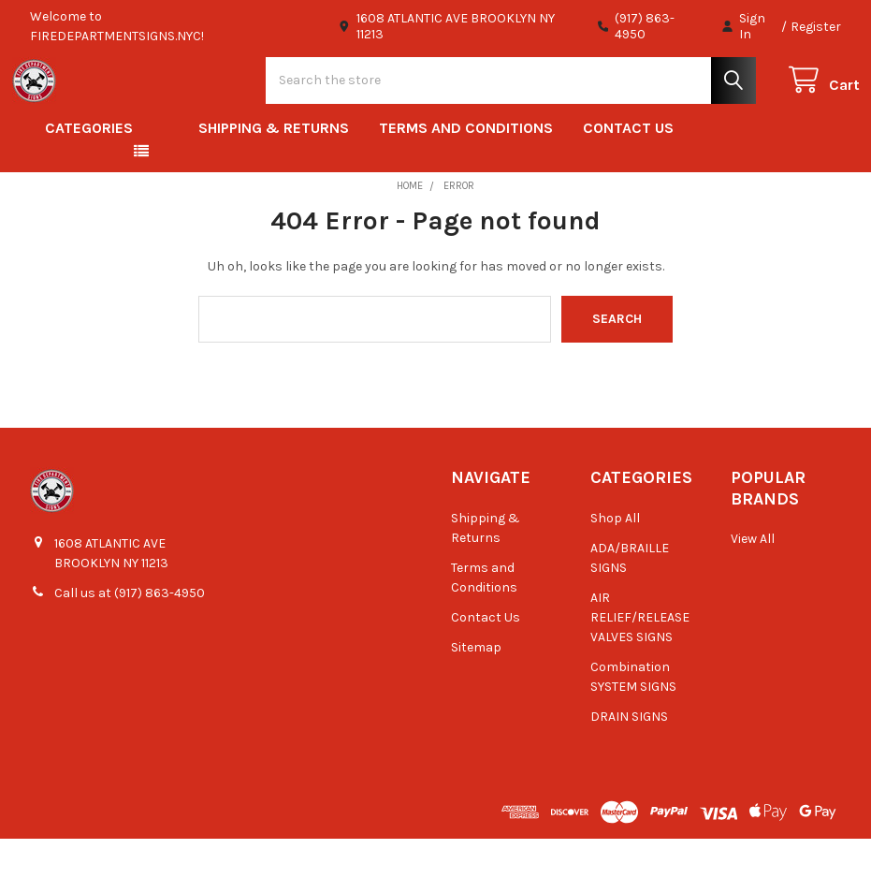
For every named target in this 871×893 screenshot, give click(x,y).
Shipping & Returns (273, 182)
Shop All (615, 572)
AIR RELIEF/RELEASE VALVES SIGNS (640, 671)
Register (816, 27)
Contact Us (628, 182)
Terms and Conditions (466, 182)
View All (753, 593)
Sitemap (476, 702)
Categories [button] (89, 182)
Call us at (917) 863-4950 (129, 647)
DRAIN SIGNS (629, 771)
